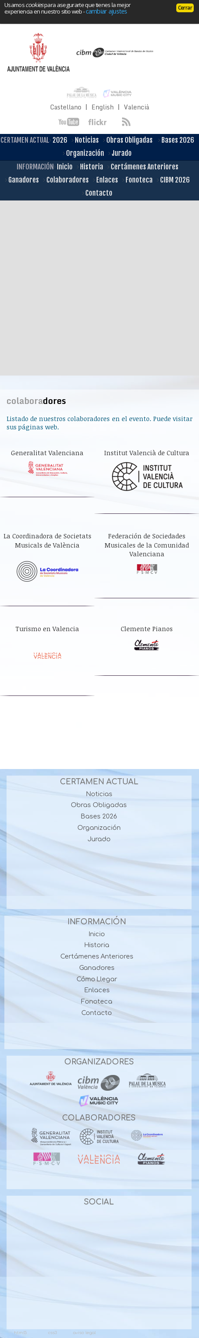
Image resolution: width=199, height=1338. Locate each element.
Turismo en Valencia (47, 629)
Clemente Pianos (147, 629)
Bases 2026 (176, 140)
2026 (58, 140)
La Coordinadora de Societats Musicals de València (47, 540)
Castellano (65, 107)
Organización (83, 153)
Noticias (85, 140)
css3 (52, 1332)
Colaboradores (66, 180)
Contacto (97, 193)
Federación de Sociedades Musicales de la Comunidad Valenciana (147, 545)
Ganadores (22, 180)
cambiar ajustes (106, 11)
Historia (90, 167)
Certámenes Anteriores (143, 167)
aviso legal (84, 1332)
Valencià (136, 107)
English (102, 107)
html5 (20, 1332)
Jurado (120, 153)
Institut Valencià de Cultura (146, 453)
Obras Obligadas (128, 140)
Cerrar (185, 7)
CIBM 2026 (173, 180)
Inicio (63, 167)
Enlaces (105, 180)
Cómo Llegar (97, 979)
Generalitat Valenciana (47, 453)
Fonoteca (137, 180)
